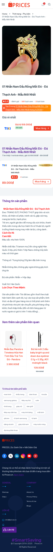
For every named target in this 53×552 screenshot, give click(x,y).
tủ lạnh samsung (20, 418)
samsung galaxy (10, 400)
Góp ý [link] (4, 497)
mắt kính (40, 412)
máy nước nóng (39, 424)
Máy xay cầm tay (10, 412)
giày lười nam (23, 424)
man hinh (7, 394)
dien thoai (33, 394)
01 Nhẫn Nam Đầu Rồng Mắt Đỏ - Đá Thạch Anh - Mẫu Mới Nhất (24, 18)
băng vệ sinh (9, 424)
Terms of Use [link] (31, 501)
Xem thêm (19, 474)
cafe (37, 400)
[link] (19, 5)
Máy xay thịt (26, 400)
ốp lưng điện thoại (11, 430)
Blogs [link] (29, 506)
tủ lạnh (34, 418)
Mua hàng (42, 128)
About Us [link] (30, 492)
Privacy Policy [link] (32, 497)
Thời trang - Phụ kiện (21, 14)
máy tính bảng (27, 412)
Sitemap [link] (5, 492)
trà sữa (44, 394)
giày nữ (19, 406)
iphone (6, 418)
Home (4, 14)
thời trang (7, 406)
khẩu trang (20, 394)
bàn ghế (30, 406)
